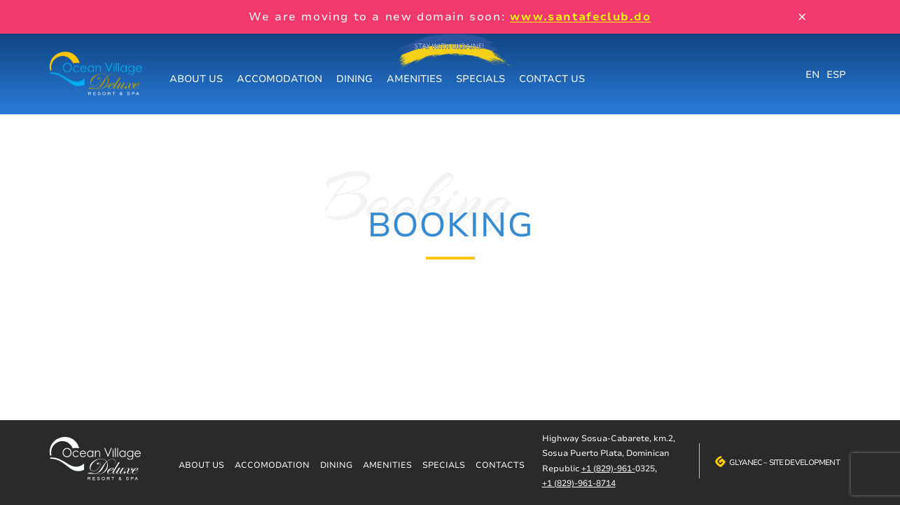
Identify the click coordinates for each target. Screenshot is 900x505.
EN (812, 74)
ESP (836, 74)
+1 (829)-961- (608, 468)
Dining (354, 78)
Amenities (414, 78)
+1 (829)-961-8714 (579, 483)
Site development (804, 462)
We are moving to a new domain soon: (450, 16)
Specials (480, 78)
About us (196, 78)
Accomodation (279, 78)
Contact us (552, 78)
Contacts (500, 465)
